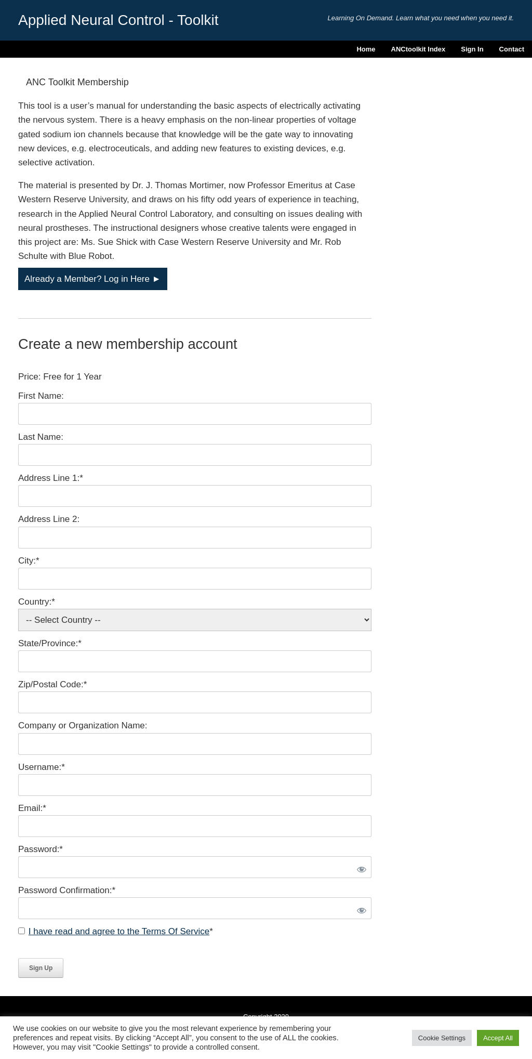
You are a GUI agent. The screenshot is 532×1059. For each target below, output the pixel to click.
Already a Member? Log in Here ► (92, 279)
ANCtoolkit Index (418, 49)
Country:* (36, 602)
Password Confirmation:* (66, 890)
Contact (511, 49)
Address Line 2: (48, 519)
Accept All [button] (498, 1038)
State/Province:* (50, 643)
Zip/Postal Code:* (52, 684)
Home (365, 49)
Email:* (32, 808)
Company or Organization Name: (83, 725)
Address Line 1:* (50, 478)
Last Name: (40, 437)
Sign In (472, 49)
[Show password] (359, 867)
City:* (28, 561)
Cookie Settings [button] (442, 1038)
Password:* (40, 849)
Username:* (41, 767)
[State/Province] (194, 661)
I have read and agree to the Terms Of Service (119, 931)
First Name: (41, 396)
